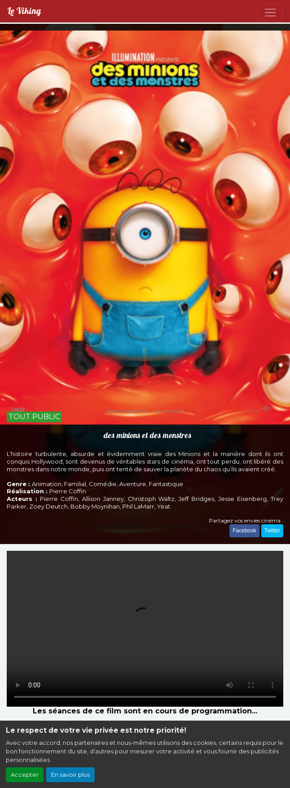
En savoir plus (70, 774)
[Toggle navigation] (270, 13)
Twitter (272, 530)
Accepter (25, 774)
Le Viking (24, 11)
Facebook (244, 530)
